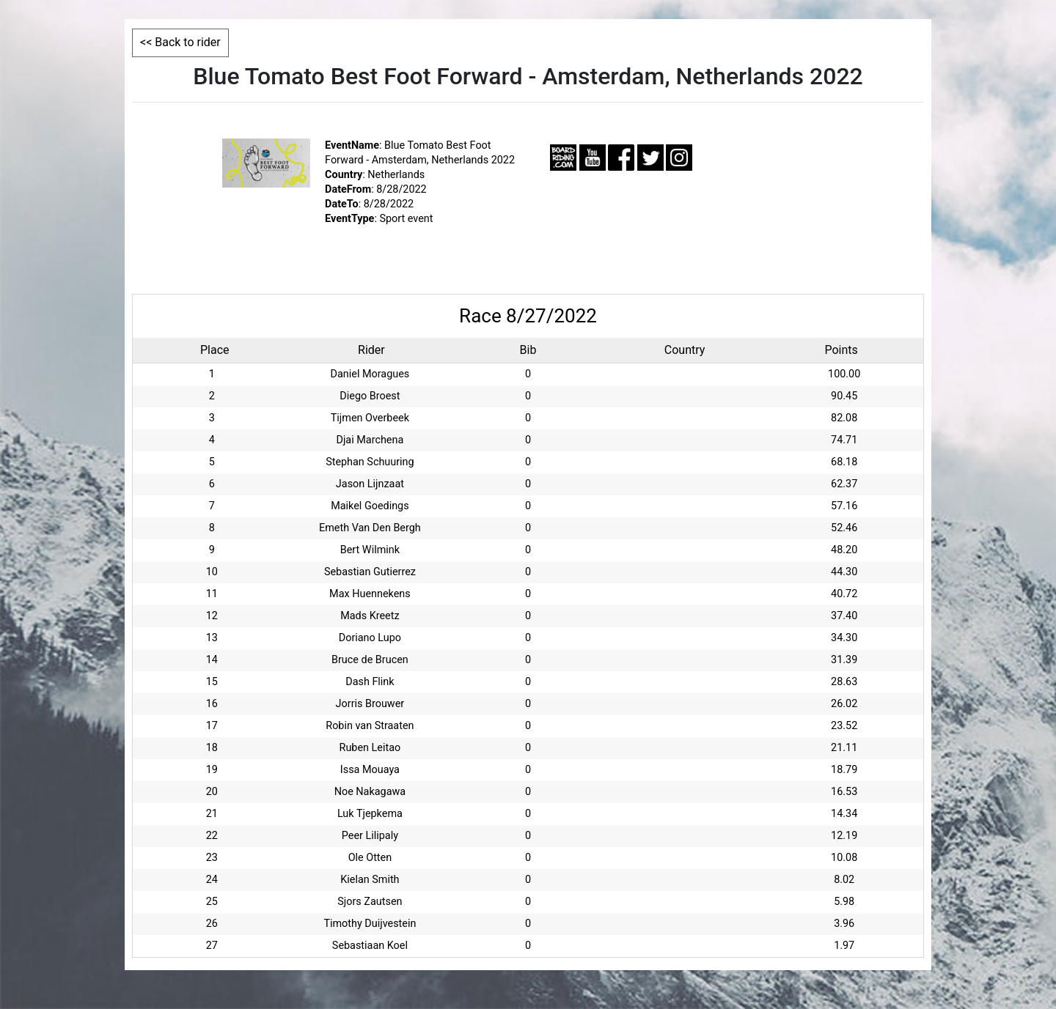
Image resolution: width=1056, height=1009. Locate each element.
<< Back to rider (180, 42)
